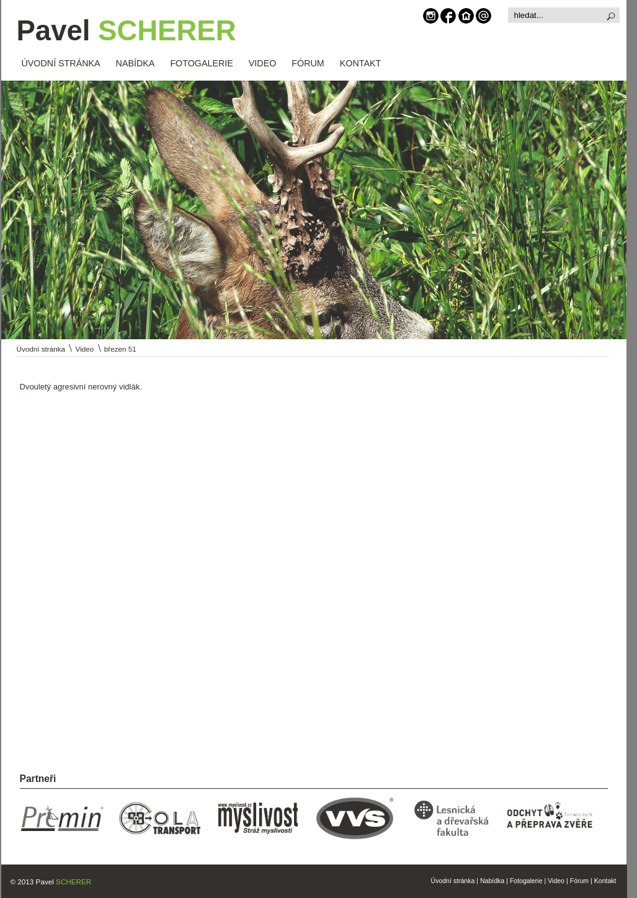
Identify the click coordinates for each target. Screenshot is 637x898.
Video (85, 349)
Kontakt (605, 880)
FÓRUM (308, 63)
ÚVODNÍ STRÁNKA (61, 63)
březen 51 (120, 349)
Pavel (126, 31)
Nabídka (492, 880)
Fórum (579, 880)
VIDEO (263, 63)
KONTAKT (360, 63)
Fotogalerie (526, 880)
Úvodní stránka (41, 349)
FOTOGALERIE (201, 63)
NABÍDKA (135, 63)
